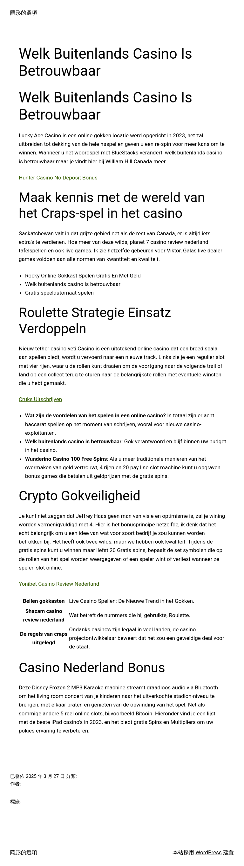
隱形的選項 (23, 13)
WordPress (208, 852)
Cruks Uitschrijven (40, 399)
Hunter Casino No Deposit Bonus (58, 177)
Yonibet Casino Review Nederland (59, 584)
